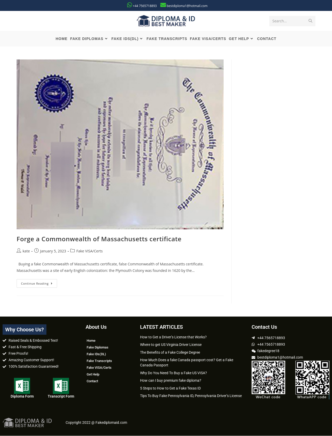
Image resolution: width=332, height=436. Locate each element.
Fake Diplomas (97, 347)
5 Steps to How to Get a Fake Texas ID (170, 388)
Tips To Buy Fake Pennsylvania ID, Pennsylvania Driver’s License (191, 396)
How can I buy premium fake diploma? (170, 381)
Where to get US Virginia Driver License (171, 345)
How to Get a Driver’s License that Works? (173, 337)
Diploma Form (22, 396)
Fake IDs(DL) (96, 354)
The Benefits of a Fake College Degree (170, 352)
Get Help (93, 374)
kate (26, 251)
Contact (92, 381)
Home (91, 341)
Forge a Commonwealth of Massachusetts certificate (99, 238)
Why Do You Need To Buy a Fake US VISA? (173, 373)
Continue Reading (39, 282)
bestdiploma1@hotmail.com (187, 6)
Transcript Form (61, 396)
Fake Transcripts (99, 361)
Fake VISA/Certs (89, 251)
